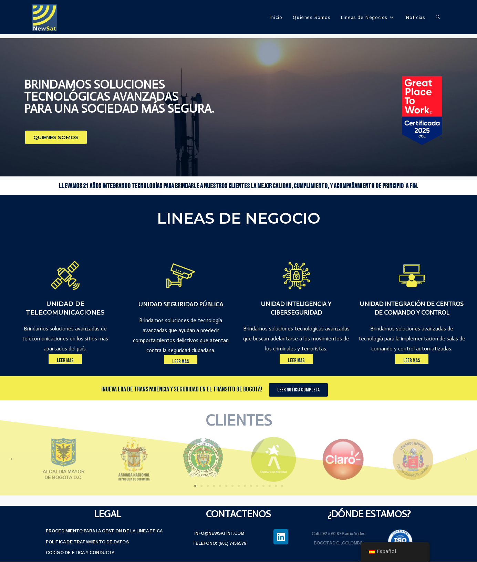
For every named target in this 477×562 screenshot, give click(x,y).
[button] (56, 137)
